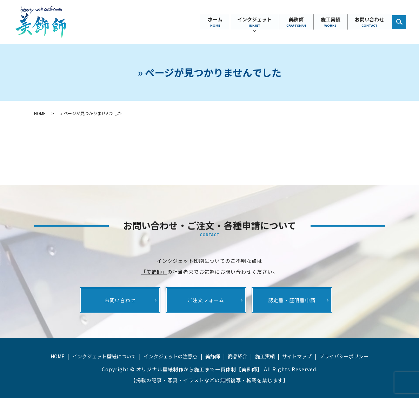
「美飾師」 (154, 271)
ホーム (214, 22)
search (402, 20)
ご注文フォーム (205, 300)
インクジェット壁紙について (104, 356)
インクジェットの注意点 (171, 356)
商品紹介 (237, 356)
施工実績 (330, 22)
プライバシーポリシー (343, 356)
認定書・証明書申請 (291, 300)
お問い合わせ (369, 22)
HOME (40, 113)
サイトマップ (297, 356)
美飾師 (296, 22)
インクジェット (254, 22)
